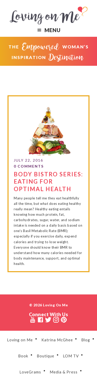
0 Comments (29, 165)
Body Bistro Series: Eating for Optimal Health (48, 181)
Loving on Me (48, 15)
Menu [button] (52, 30)
